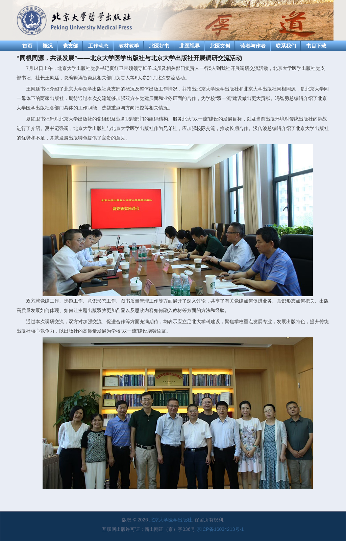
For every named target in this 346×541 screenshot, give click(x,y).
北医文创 (220, 46)
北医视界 (189, 46)
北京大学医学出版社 (170, 519)
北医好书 (159, 46)
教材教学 (129, 46)
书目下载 (316, 46)
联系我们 (286, 46)
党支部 (70, 46)
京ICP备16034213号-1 (220, 529)
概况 (48, 46)
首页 (27, 46)
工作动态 (98, 46)
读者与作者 (253, 46)
